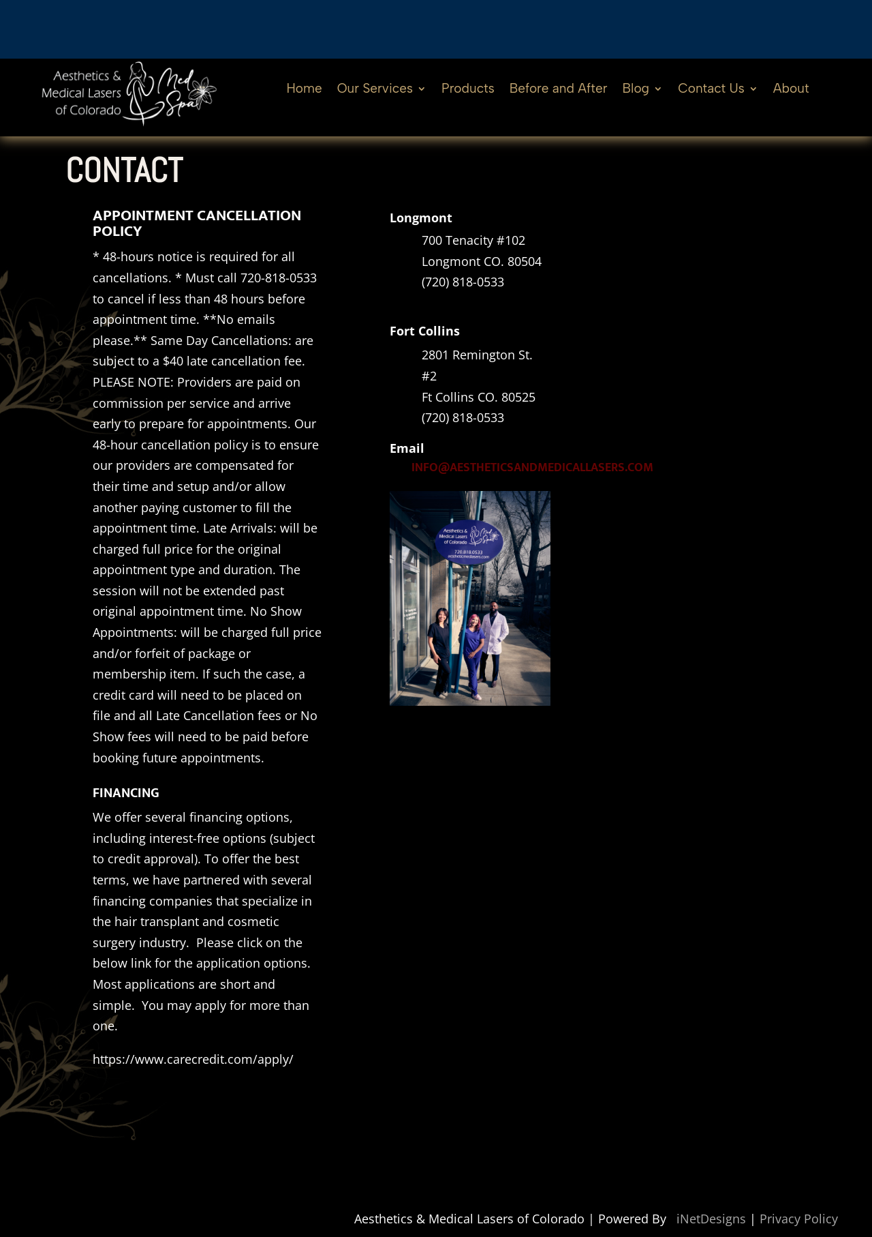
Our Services (375, 90)
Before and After (559, 90)
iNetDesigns (711, 1218)
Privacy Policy (799, 1218)
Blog (636, 90)
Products (468, 90)
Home (304, 90)
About (791, 90)
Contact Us (711, 90)
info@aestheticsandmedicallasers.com (532, 468)
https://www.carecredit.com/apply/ (193, 1059)
